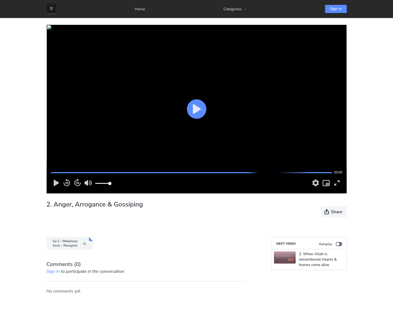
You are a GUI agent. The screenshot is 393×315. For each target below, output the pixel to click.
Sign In (336, 8)
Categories (235, 9)
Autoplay (330, 244)
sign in (53, 271)
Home (140, 9)
